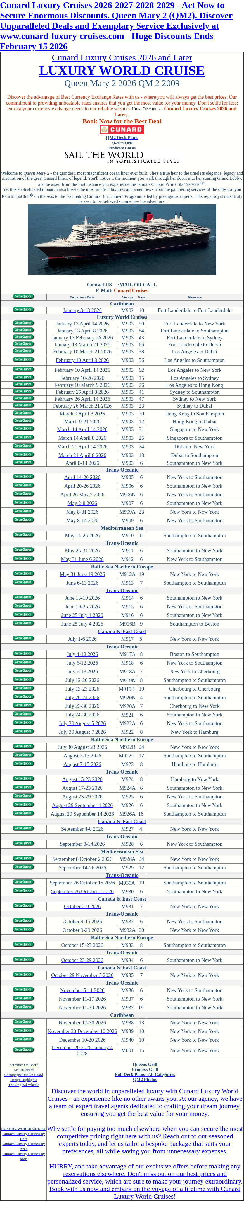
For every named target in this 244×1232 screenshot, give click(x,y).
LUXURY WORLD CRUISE (122, 70)
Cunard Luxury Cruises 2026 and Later (122, 57)
